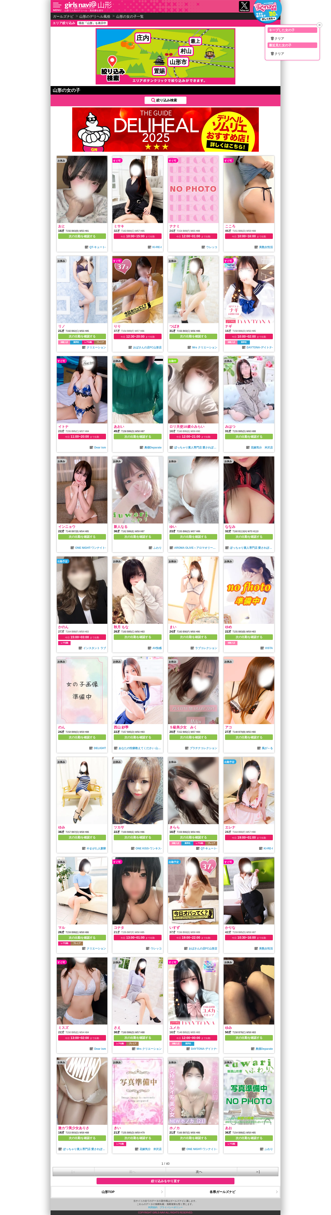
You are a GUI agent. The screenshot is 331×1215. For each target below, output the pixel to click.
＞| (258, 1171)
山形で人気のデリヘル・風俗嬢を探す (83, 10)
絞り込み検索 (166, 100)
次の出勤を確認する (82, 236)
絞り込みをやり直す (165, 1181)
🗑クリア (277, 38)
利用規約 (152, 1207)
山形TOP (108, 1192)
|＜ (73, 1171)
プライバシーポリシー (171, 1207)
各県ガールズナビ (222, 1192)
